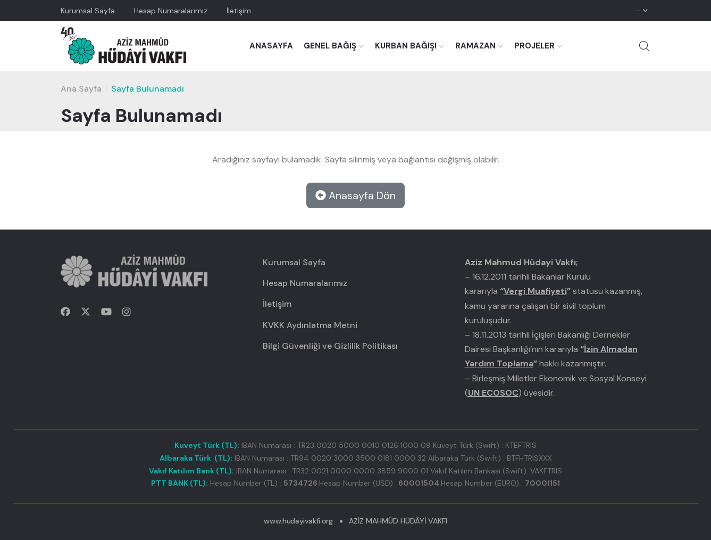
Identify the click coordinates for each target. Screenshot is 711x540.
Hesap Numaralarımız (170, 10)
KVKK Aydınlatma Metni (310, 325)
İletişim (239, 10)
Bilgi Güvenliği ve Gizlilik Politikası (330, 345)
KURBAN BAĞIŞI (406, 45)
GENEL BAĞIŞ (330, 45)
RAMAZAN (475, 45)
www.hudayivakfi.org (298, 521)
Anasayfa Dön (355, 195)
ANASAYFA (271, 45)
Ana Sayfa (81, 88)
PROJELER (534, 45)
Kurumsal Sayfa (88, 10)
